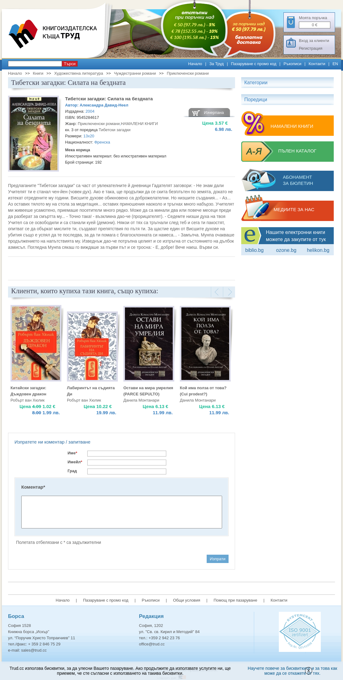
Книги (38, 73)
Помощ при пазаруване (235, 600)
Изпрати (217, 559)
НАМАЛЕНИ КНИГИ (139, 123)
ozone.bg (286, 250)
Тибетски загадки (114, 129)
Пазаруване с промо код (253, 63)
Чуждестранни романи (135, 73)
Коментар (33, 487)
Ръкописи (292, 63)
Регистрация (310, 48)
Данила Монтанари (141, 400)
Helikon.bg (318, 250)
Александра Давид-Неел (104, 105)
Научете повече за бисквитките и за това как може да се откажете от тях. (292, 671)
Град (72, 471)
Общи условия (186, 600)
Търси (70, 63)
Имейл (75, 462)
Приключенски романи (188, 73)
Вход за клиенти (314, 40)
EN (335, 63)
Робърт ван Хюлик (27, 400)
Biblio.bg (254, 250)
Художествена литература (78, 73)
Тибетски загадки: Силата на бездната (109, 98)
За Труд (216, 63)
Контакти (316, 63)
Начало (195, 63)
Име (72, 453)
